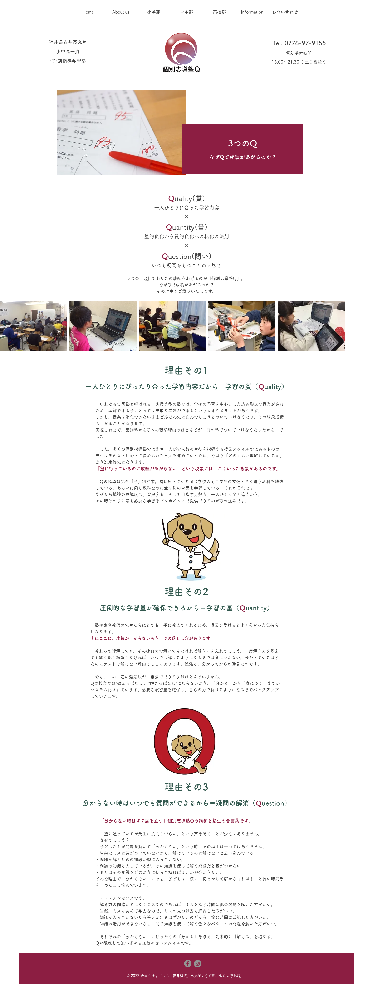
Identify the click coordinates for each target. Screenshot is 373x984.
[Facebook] (187, 963)
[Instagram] (197, 963)
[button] (120, 12)
